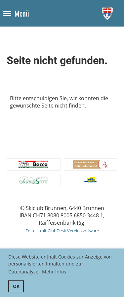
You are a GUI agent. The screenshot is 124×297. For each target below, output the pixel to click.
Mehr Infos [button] (54, 271)
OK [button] (16, 286)
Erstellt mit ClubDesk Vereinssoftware (62, 231)
